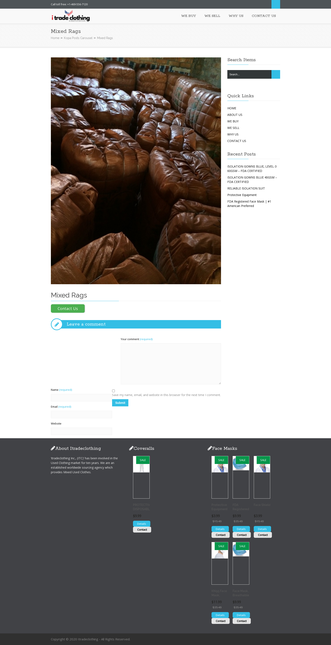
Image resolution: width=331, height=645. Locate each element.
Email (61, 406)
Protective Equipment (242, 195)
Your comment (137, 339)
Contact (142, 529)
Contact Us (68, 308)
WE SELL (233, 128)
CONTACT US (236, 141)
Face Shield (262, 505)
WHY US (233, 134)
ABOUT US (234, 115)
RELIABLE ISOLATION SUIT (246, 188)
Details (141, 524)
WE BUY (233, 121)
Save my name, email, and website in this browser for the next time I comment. (166, 395)
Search (275, 4)
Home (55, 38)
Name (61, 390)
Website (56, 423)
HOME (231, 108)
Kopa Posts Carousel (78, 38)
